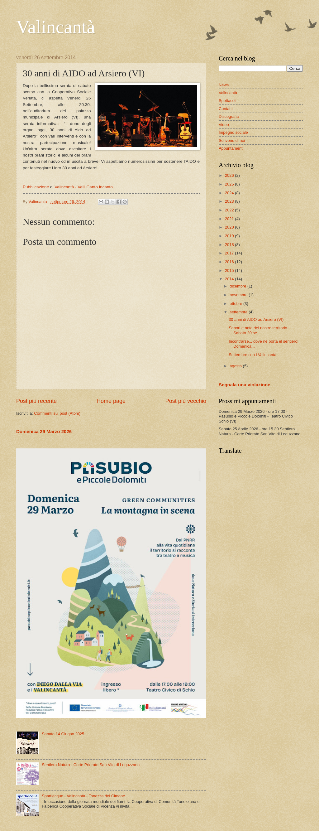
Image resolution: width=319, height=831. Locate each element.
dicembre (238, 286)
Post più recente (36, 401)
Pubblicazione (36, 187)
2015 (230, 270)
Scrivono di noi (232, 140)
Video (224, 124)
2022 (230, 210)
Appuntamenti (231, 148)
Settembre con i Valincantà (252, 354)
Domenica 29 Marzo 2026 (44, 431)
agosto (236, 366)
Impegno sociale (233, 132)
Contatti (225, 108)
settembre (239, 312)
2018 (230, 244)
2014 (230, 279)
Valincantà (55, 27)
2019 (230, 236)
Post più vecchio (185, 401)
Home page (111, 401)
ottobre (236, 303)
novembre (239, 294)
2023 (230, 201)
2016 (230, 261)
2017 (230, 253)
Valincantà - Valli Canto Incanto (84, 187)
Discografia (229, 116)
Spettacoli (227, 100)
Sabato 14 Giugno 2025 (63, 734)
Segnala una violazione (244, 384)
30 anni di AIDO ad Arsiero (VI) (256, 319)
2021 (230, 218)
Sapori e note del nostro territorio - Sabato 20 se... (259, 330)
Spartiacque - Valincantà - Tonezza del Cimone (83, 796)
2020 (230, 227)
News (224, 85)
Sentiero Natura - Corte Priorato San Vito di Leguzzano (91, 764)
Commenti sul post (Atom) (57, 413)
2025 (230, 184)
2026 (230, 175)
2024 (230, 193)
